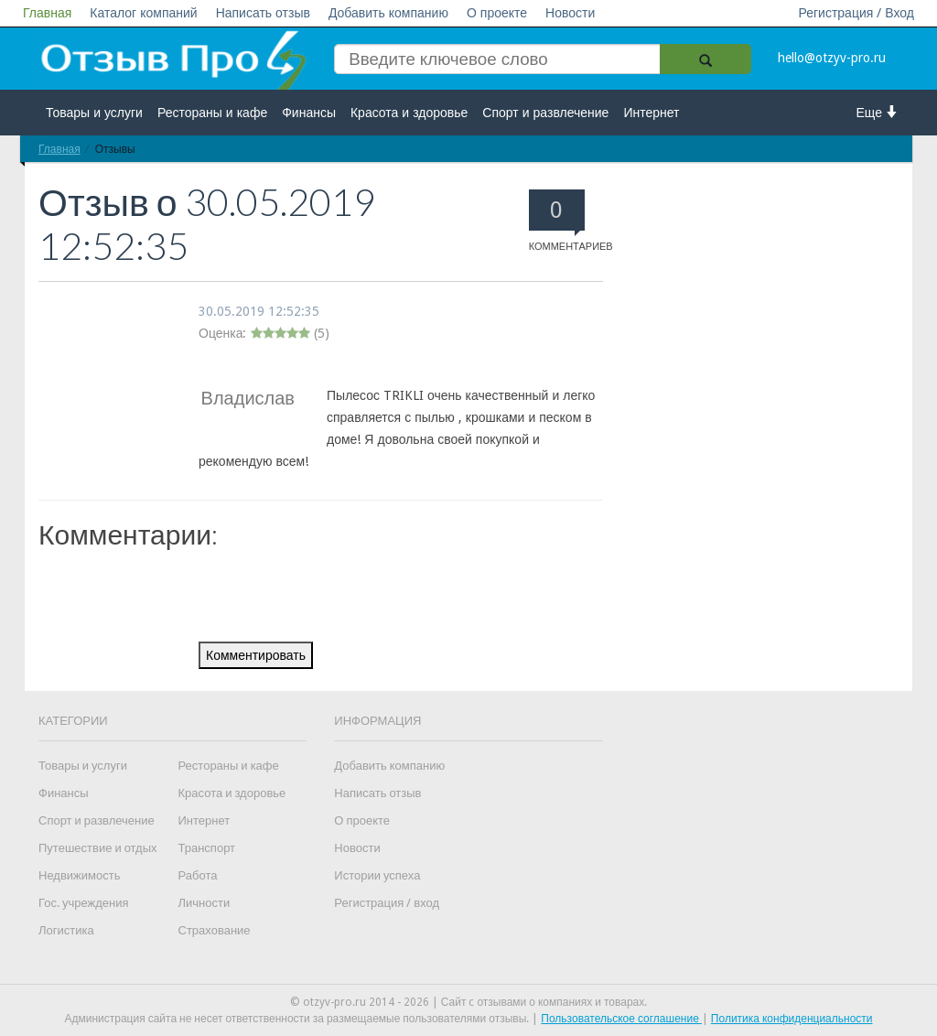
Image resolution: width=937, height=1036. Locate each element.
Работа (198, 875)
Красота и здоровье (409, 112)
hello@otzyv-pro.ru (832, 57)
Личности (204, 903)
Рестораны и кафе (212, 112)
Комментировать (256, 655)
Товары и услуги (94, 112)
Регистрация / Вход (856, 12)
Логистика (66, 930)
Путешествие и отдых (97, 848)
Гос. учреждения (83, 903)
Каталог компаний (143, 12)
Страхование (214, 930)
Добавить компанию (388, 12)
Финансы (309, 112)
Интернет (651, 112)
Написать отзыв (263, 12)
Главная (47, 12)
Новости (570, 12)
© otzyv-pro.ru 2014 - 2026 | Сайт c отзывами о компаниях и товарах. (469, 1002)
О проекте (497, 12)
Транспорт (207, 848)
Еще (877, 112)
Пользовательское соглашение (621, 1018)
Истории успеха (377, 875)
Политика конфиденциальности (792, 1018)
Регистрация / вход (386, 903)
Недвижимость (79, 875)
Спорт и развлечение (545, 112)
